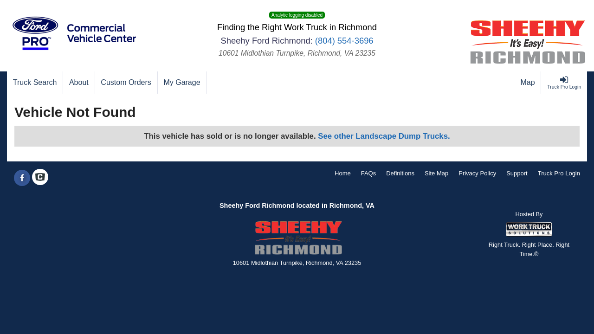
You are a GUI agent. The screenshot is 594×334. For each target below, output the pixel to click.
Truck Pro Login (559, 173)
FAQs (368, 173)
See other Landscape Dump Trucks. (384, 136)
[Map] (528, 82)
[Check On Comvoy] (40, 178)
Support (517, 173)
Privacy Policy (477, 173)
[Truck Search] (35, 82)
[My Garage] (182, 82)
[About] (79, 82)
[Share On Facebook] (22, 178)
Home (343, 173)
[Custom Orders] (126, 82)
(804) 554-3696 (344, 40)
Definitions (400, 173)
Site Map (436, 173)
